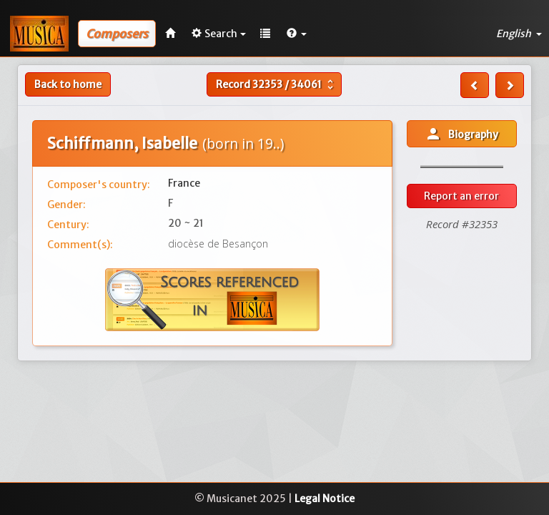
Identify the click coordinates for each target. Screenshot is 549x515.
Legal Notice (325, 498)
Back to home (68, 84)
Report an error (461, 196)
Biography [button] (461, 133)
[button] (297, 34)
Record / (276, 84)
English (519, 33)
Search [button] (219, 33)
